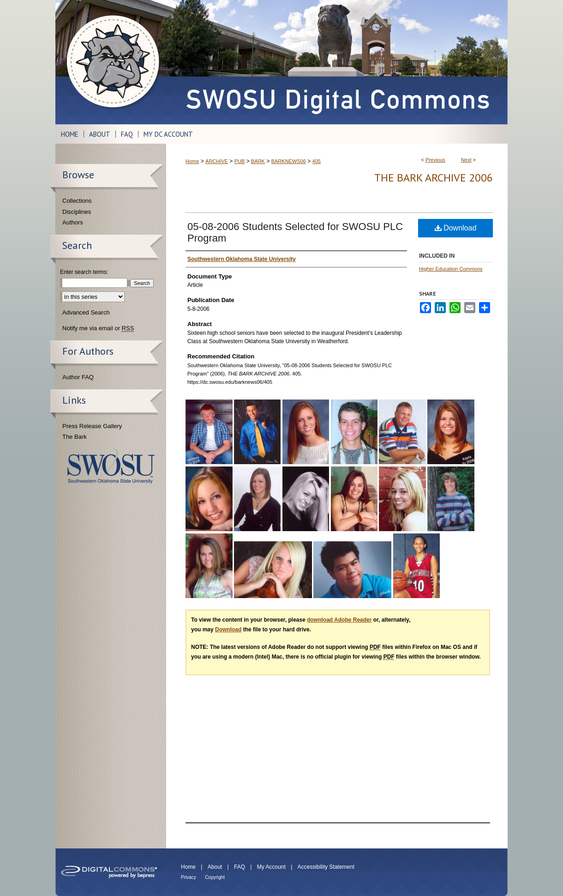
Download (456, 228)
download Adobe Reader (339, 620)
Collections (77, 200)
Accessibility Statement (326, 867)
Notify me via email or (98, 328)
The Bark (74, 436)
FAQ (239, 867)
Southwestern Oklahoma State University (111, 466)
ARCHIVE (216, 161)
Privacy (188, 877)
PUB (239, 161)
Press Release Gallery (92, 426)
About (215, 867)
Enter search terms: (84, 272)
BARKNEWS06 (288, 161)
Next (466, 160)
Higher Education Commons (451, 269)
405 (316, 161)
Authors (72, 222)
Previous (435, 160)
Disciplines (76, 211)
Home (192, 161)
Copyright (215, 877)
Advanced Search (86, 312)
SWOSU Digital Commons (337, 62)
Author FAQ (78, 377)
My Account (271, 867)
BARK (258, 161)
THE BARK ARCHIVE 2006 (433, 177)
